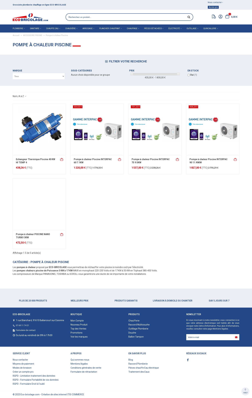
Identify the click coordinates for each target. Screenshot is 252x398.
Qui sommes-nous (80, 359)
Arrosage (87, 28)
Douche (132, 332)
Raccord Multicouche (139, 324)
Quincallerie (209, 28)
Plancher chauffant (109, 28)
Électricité (174, 28)
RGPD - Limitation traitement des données (34, 376)
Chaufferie (134, 320)
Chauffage (132, 28)
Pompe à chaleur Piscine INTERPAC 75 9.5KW (151, 161)
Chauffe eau (52, 28)
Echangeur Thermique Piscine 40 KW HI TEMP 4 (35, 161)
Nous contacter (20, 359)
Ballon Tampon (136, 336)
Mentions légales (220, 329)
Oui (193, 75)
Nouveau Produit (79, 324)
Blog (130, 359)
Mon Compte (77, 320)
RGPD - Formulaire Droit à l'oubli (29, 384)
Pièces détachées (153, 28)
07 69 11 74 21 (22, 325)
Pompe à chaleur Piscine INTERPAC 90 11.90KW (208, 161)
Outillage (192, 28)
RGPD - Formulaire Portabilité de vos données (36, 380)
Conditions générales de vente (86, 367)
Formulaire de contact (26, 330)
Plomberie (18, 28)
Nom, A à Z (20, 96)
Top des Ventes (78, 328)
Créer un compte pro (23, 371)
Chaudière (70, 28)
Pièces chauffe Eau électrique (143, 367)
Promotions (76, 332)
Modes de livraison (22, 367)
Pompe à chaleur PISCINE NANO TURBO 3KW (33, 236)
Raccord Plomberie (138, 363)
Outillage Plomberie (138, 328)
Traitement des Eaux (138, 371)
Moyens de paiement (23, 363)
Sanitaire (34, 28)
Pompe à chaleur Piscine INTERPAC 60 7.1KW (93, 161)
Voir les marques (79, 336)
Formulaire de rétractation (84, 371)
